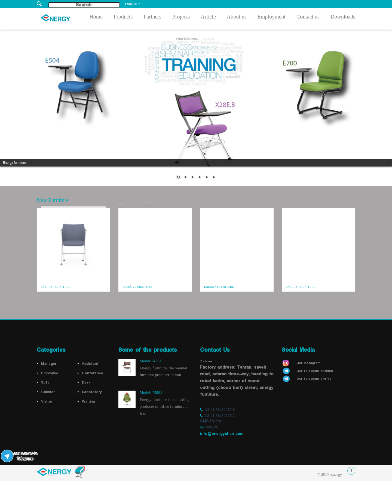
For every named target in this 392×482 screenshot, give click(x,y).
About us (237, 17)
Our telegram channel (314, 370)
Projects (181, 17)
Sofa (45, 382)
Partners (152, 17)
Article (208, 17)
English (131, 4)
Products (123, 17)
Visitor (47, 401)
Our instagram (308, 363)
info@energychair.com (221, 434)
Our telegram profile (314, 378)
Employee (49, 373)
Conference (92, 373)
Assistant (90, 364)
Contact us (308, 17)
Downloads (342, 17)
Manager (48, 364)
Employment (272, 17)
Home (96, 17)
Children (48, 392)
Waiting (88, 401)
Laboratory (92, 392)
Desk (86, 382)
